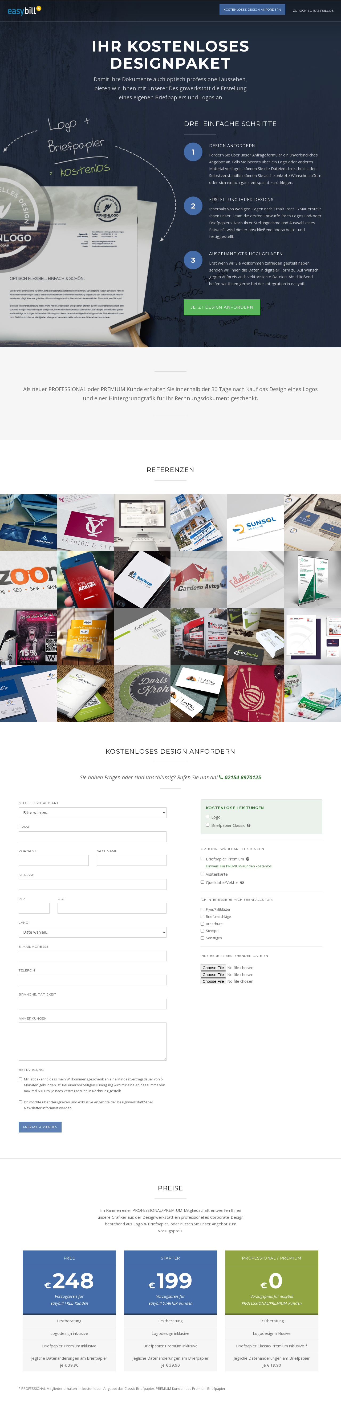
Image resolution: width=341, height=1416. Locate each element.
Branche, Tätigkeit (37, 994)
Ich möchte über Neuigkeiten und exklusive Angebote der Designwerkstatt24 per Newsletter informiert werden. (86, 1105)
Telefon (27, 970)
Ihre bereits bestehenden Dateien (234, 956)
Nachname (107, 851)
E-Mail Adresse (33, 947)
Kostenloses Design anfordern (251, 11)
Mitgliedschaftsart (39, 803)
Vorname (28, 851)
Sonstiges (211, 937)
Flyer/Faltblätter (215, 909)
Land (24, 923)
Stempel (210, 930)
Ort (61, 899)
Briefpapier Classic (228, 825)
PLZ (22, 899)
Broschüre (212, 923)
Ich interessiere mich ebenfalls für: (237, 900)
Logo (213, 817)
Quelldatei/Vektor (223, 882)
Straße (26, 875)
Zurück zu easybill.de (312, 11)
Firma (24, 827)
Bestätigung (31, 1070)
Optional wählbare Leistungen (232, 849)
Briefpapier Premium (236, 862)
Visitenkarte (214, 874)
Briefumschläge (216, 916)
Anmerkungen (33, 1018)
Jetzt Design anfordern (222, 307)
